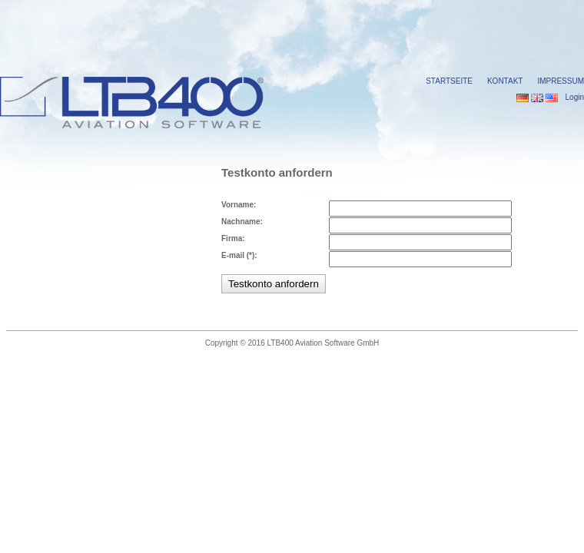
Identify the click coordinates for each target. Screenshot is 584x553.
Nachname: (242, 221)
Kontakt (505, 81)
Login (575, 97)
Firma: (233, 238)
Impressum (560, 81)
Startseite (449, 81)
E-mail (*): (239, 255)
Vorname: (238, 204)
